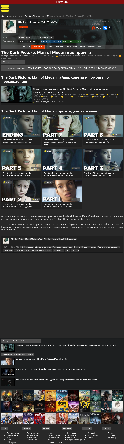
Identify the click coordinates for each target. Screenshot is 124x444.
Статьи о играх (54, 436)
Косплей (111, 436)
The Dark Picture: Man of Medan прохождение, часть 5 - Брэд (17, 173)
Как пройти (37, 46)
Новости (26, 46)
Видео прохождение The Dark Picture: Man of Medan (42, 359)
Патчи (90, 438)
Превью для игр (54, 442)
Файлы (91, 46)
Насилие (75, 251)
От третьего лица (22, 251)
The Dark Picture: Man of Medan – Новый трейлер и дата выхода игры (51, 370)
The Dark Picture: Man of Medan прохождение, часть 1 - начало (58, 205)
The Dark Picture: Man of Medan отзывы (60, 240)
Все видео (71, 434)
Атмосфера (8, 251)
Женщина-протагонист (62, 248)
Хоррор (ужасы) (46, 37)
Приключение (32, 37)
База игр (11, 440)
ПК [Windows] (24, 41)
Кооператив (58, 251)
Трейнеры (31, 438)
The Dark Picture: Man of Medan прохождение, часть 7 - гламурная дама (60, 141)
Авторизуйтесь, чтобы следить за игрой (106, 22)
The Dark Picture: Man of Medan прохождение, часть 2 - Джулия (18, 205)
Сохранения (32, 440)
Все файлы (92, 434)
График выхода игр (13, 437)
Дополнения (93, 436)
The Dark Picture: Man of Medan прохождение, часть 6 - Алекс (99, 140)
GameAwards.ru (8, 16)
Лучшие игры (13, 434)
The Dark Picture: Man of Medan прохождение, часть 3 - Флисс (99, 173)
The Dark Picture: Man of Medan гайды (26, 240)
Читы (99, 46)
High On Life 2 (62, 2)
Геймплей (71, 438)
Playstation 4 (46, 41)
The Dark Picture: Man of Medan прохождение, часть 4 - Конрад (58, 173)
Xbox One (67, 41)
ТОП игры (11, 442)
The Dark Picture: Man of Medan (39, 16)
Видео (82, 46)
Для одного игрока (43, 248)
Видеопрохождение (76, 440)
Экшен (21, 37)
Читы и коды (33, 436)
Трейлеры (72, 436)
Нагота (77, 248)
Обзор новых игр (53, 439)
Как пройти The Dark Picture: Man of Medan (20, 342)
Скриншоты (71, 46)
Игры (20, 16)
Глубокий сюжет (89, 248)
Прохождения (33, 434)
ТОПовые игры (27, 248)
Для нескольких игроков (41, 251)
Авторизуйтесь (16, 67)
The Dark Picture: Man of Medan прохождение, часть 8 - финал (17, 140)
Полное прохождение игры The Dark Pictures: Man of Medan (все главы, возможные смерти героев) (73, 90)
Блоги (110, 434)
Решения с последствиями (109, 248)
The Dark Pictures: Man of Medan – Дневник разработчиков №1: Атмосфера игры (56, 380)
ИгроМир (112, 438)
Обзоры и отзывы (54, 46)
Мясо (67, 251)
